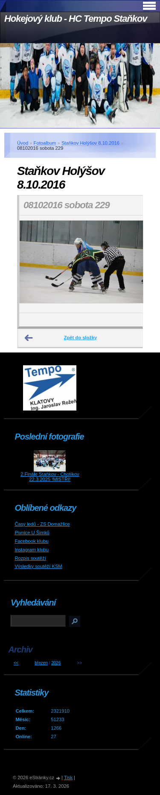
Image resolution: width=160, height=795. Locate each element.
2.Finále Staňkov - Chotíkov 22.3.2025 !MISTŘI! (49, 477)
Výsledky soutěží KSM (38, 566)
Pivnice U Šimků (32, 532)
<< (16, 663)
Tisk (68, 777)
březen (41, 663)
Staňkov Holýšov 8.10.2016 (90, 143)
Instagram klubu (32, 549)
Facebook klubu (31, 541)
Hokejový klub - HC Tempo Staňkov (75, 18)
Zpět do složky (80, 337)
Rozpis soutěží (30, 558)
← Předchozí (29, 338)
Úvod (22, 143)
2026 (56, 663)
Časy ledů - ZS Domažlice (42, 524)
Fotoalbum (45, 143)
